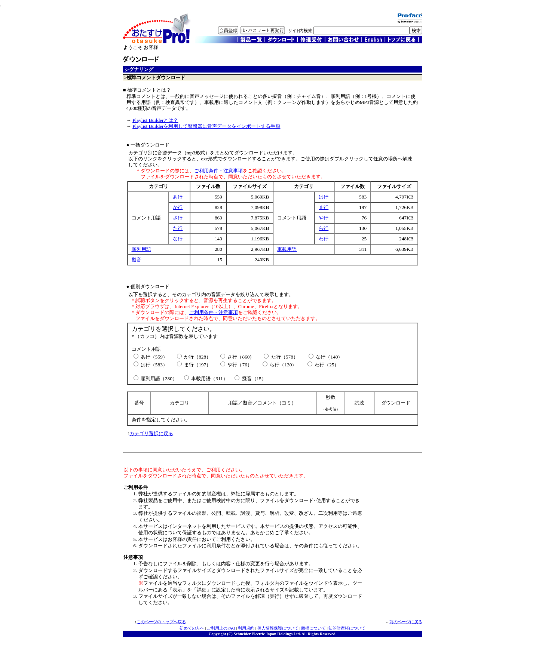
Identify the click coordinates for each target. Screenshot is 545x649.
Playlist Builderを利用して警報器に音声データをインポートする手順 (206, 126)
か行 (178, 207)
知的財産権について (346, 628)
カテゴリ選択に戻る (151, 433)
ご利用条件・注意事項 (218, 170)
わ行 (323, 239)
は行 (323, 197)
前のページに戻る (405, 622)
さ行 (178, 218)
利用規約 (246, 628)
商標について (313, 628)
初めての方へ (192, 628)
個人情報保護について (277, 628)
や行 (323, 218)
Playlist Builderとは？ (155, 120)
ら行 (323, 228)
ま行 (323, 207)
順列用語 (141, 249)
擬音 (136, 259)
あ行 (178, 197)
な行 (178, 239)
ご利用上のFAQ (221, 628)
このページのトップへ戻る (161, 622)
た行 (178, 228)
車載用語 (287, 249)
